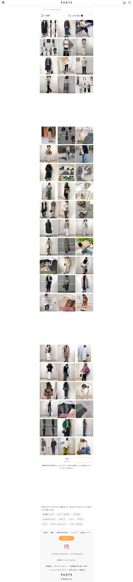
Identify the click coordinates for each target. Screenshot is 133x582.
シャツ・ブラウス (76, 524)
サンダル (77, 514)
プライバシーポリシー (61, 566)
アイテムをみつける (76, 554)
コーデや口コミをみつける (59, 554)
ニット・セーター (63, 514)
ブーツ (45, 524)
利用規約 (49, 566)
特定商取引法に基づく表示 (78, 566)
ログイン (66, 538)
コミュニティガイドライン (58, 570)
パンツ (71, 519)
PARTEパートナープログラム (66, 560)
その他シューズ (48, 514)
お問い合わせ (73, 570)
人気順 (47, 15)
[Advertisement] (60, 110)
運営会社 (82, 570)
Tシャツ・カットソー (58, 524)
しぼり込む (77, 15)
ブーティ (80, 519)
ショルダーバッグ (49, 519)
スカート (62, 519)
